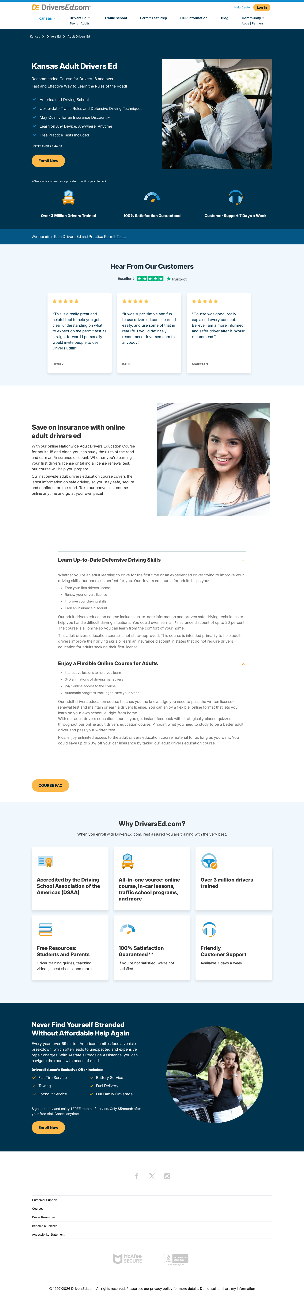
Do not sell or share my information (227, 1288)
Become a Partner (44, 1226)
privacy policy (161, 1288)
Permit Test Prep (153, 18)
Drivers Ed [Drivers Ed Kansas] (54, 36)
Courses (37, 1208)
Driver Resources (44, 1217)
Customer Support (44, 1200)
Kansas (35, 36)
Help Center (242, 7)
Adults (85, 23)
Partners (257, 23)
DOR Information (194, 18)
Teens (74, 23)
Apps (245, 23)
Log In (262, 7)
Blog (224, 18)
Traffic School (115, 18)
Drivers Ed (80, 17)
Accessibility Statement (48, 1234)
